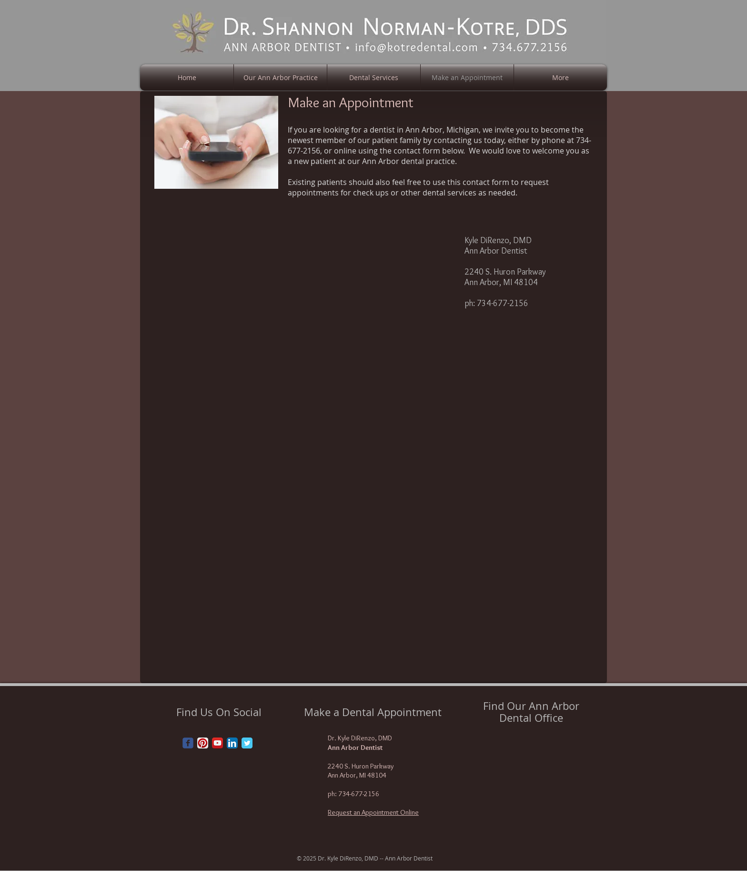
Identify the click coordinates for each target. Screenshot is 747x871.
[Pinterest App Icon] (202, 743)
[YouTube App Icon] (217, 743)
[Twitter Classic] (247, 743)
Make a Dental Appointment (373, 712)
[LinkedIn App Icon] (232, 743)
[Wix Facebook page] (187, 743)
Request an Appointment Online (373, 812)
